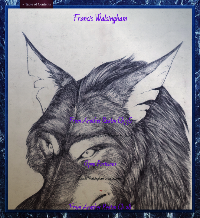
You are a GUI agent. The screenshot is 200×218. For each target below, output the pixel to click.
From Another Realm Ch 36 (100, 121)
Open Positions (100, 164)
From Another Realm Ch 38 (100, 207)
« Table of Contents (36, 4)
